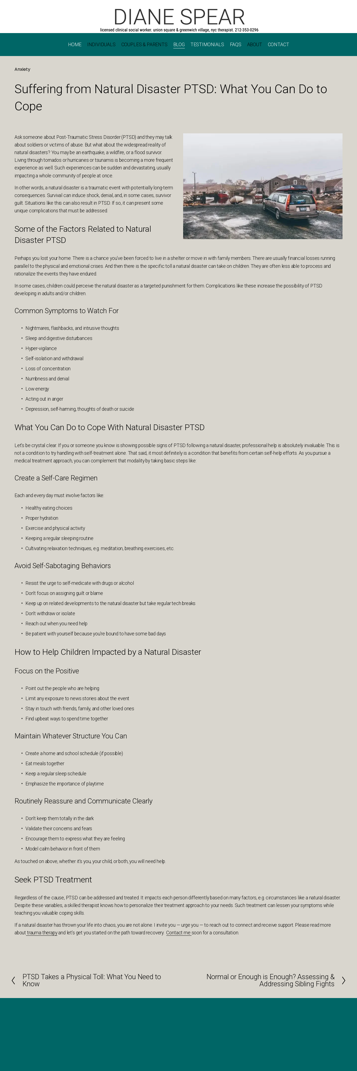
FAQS (235, 44)
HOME (74, 44)
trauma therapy (41, 932)
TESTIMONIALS (207, 44)
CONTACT (278, 44)
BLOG (179, 44)
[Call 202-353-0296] (178, 20)
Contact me (178, 932)
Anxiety (22, 69)
